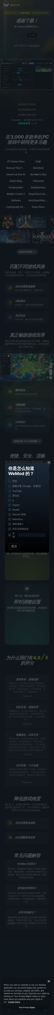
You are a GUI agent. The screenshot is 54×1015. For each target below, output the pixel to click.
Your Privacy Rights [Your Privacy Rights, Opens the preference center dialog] (27, 1007)
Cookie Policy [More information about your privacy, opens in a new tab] (14, 1002)
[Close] (49, 981)
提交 (14, 546)
